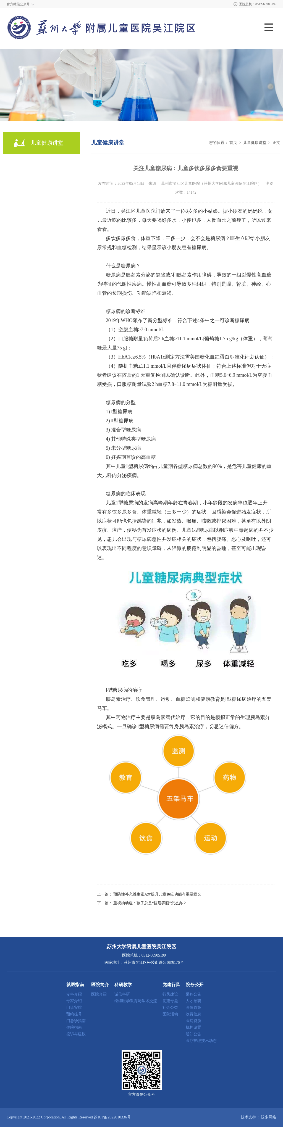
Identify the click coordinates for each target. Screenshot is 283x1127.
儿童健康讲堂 (254, 143)
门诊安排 (74, 1008)
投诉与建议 (76, 1034)
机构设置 (193, 1027)
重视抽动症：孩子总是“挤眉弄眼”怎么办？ (149, 903)
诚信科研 (122, 994)
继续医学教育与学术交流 (135, 1001)
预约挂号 (74, 1014)
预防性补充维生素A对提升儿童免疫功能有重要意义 (157, 894)
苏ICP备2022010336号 (112, 1117)
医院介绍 (99, 994)
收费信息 (193, 1014)
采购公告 (193, 994)
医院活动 (170, 1014)
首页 (233, 143)
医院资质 (193, 1021)
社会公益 (170, 1008)
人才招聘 (193, 1001)
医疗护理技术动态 (201, 1041)
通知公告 (193, 1034)
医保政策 (193, 1008)
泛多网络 (268, 1117)
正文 (276, 143)
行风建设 (170, 994)
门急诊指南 (76, 1021)
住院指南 (74, 1027)
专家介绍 (74, 1001)
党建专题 (170, 1001)
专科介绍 (74, 994)
